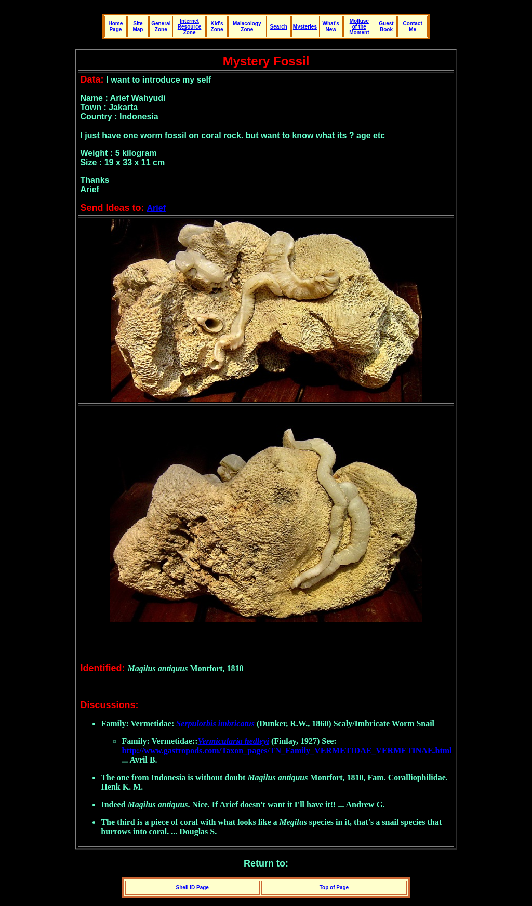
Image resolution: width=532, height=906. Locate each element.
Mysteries (305, 27)
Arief (156, 208)
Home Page (115, 26)
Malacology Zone (247, 26)
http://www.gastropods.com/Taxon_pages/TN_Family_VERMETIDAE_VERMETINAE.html (286, 750)
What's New (331, 26)
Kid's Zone (216, 26)
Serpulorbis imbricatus (215, 723)
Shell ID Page (192, 887)
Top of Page (334, 887)
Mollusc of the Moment (359, 26)
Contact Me (412, 26)
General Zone (160, 26)
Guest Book (386, 26)
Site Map (137, 26)
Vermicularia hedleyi (233, 741)
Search (278, 27)
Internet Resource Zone (190, 26)
